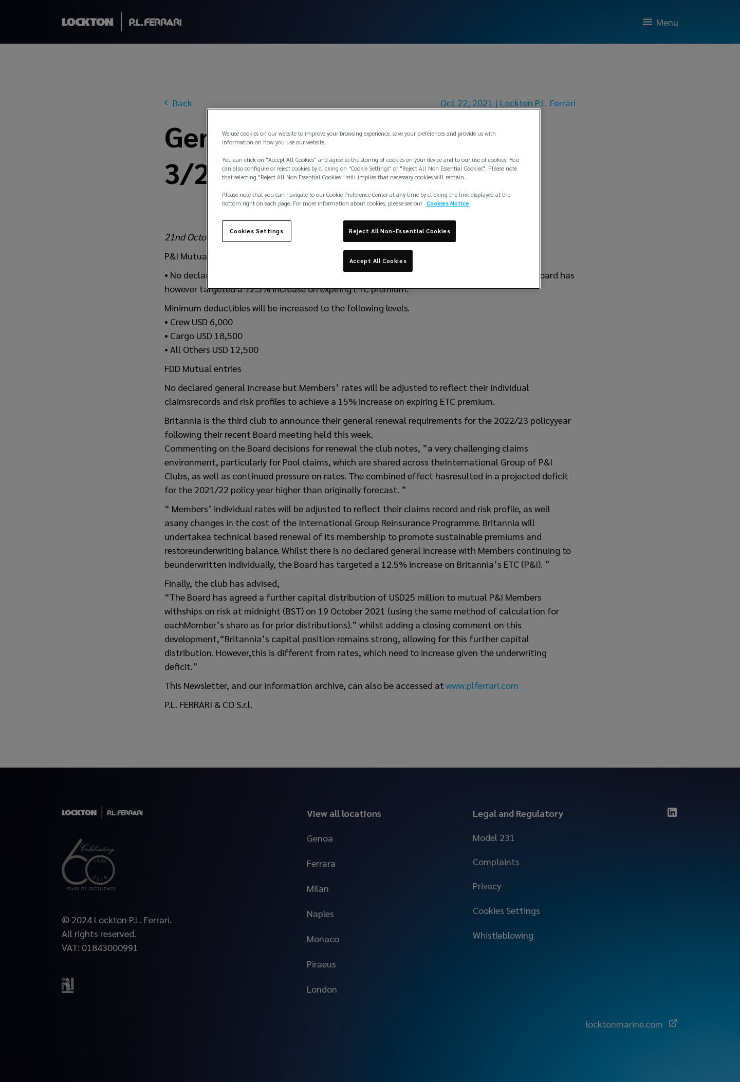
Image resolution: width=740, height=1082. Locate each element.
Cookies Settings (256, 231)
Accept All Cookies (377, 261)
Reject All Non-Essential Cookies (399, 231)
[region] (374, 198)
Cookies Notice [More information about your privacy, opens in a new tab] (448, 203)
